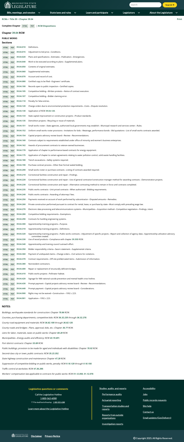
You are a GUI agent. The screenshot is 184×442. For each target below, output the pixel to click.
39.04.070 (21, 76)
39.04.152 (21, 130)
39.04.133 (21, 116)
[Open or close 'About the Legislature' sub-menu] (177, 12)
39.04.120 (21, 106)
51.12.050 (78, 373)
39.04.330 (21, 239)
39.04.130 (21, 111)
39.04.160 (21, 140)
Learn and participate (97, 12)
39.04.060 (21, 71)
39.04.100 (21, 86)
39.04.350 (21, 249)
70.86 (61, 312)
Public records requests (154, 400)
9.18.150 (87, 363)
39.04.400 (21, 268)
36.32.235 (63, 317)
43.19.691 (54, 338)
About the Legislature (161, 12)
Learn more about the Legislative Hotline (48, 408)
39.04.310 (21, 229)
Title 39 (13, 19)
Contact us (148, 411)
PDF (32, 26)
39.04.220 (21, 179)
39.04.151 (21, 125)
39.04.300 (21, 224)
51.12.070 (88, 373)
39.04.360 (21, 254)
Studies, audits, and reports (112, 388)
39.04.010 (21, 47)
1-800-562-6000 (48, 398)
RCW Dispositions (47, 25)
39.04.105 (21, 91)
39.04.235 (21, 189)
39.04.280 (21, 214)
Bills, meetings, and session (21, 12)
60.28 (59, 332)
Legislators (129, 12)
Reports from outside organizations (112, 416)
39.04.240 (21, 194)
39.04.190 (21, 165)
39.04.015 (21, 52)
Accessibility (149, 388)
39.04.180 (21, 160)
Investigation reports (112, 423)
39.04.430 (21, 283)
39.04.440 (21, 288)
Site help (147, 406)
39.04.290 (21, 219)
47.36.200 (38, 368)
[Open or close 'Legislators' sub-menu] (139, 12)
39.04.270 (21, 209)
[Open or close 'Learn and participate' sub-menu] (112, 12)
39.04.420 (21, 278)
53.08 (35, 343)
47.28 (57, 358)
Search (169, 5)
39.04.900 (21, 293)
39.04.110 (21, 101)
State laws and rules (60, 12)
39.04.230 (21, 184)
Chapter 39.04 (26, 19)
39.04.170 (21, 150)
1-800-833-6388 (59, 402)
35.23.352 (53, 353)
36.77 (65, 327)
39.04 (15, 32)
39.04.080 (21, 81)
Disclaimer (36, 436)
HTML (24, 26)
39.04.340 (21, 244)
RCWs (5, 19)
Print (179, 19)
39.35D (75, 239)
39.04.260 (21, 204)
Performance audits (112, 394)
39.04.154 (21, 135)
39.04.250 (21, 199)
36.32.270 (81, 317)
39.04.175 (21, 155)
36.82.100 (49, 322)
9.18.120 (70, 363)
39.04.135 (21, 120)
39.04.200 (21, 170)
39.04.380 (21, 263)
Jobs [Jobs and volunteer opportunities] (145, 394)
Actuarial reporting (111, 400)
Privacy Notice (52, 436)
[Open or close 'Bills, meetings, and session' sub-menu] (39, 12)
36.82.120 (67, 322)
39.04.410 (21, 273)
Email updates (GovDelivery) (157, 417)
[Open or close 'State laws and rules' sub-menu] (75, 12)
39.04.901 (21, 298)
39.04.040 (21, 61)
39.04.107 (21, 96)
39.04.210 (21, 175)
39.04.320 (21, 233)
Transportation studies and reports (115, 407)
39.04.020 (21, 57)
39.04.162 (21, 145)
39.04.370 (21, 259)
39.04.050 (21, 66)
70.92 (89, 348)
